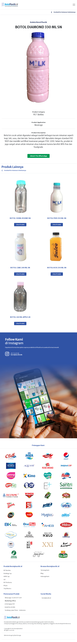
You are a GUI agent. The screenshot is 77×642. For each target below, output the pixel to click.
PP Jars (6, 585)
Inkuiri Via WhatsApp (38, 156)
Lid (4, 579)
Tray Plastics (7, 588)
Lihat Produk (20, 224)
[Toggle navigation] (73, 4)
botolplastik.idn (16, 355)
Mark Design (17, 635)
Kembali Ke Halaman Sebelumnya (63, 12)
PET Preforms (8, 582)
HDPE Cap (7, 576)
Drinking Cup (8, 573)
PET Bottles (7, 570)
